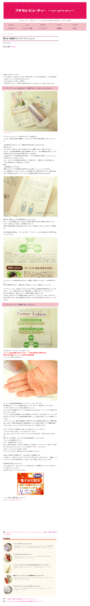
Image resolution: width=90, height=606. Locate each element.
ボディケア (43, 25)
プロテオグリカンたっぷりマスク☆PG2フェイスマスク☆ (27, 586)
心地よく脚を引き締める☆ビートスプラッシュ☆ (21, 599)
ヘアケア (59, 25)
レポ (38, 447)
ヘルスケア (74, 25)
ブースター (33, 532)
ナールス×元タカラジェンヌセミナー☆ (22, 543)
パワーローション (24, 532)
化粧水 (45, 532)
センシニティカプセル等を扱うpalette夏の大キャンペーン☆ (25, 601)
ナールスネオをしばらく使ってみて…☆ (22, 554)
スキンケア (11, 25)
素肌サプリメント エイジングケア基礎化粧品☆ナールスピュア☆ (28, 575)
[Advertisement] (17, 62)
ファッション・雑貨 (27, 28)
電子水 (8, 534)
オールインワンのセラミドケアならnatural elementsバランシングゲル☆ (31, 565)
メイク (27, 25)
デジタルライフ (11, 28)
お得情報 (59, 28)
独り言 (74, 28)
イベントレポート (43, 28)
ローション (16, 532)
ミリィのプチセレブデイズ (13, 500)
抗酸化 (50, 532)
